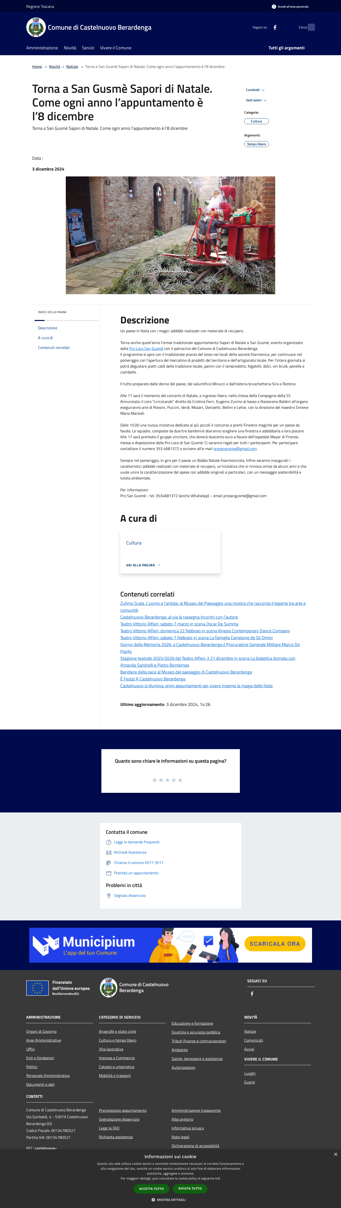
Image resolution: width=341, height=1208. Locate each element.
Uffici (30, 1049)
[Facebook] (265, 27)
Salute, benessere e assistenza (197, 1059)
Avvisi (249, 1049)
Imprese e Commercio (117, 1058)
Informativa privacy (188, 1128)
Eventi (249, 1082)
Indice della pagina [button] (52, 312)
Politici (32, 1067)
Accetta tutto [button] (151, 1189)
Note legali (181, 1137)
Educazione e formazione (192, 1023)
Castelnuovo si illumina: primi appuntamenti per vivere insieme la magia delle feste (196, 685)
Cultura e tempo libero (117, 1040)
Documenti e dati (40, 1084)
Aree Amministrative (43, 1040)
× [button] (335, 1154)
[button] (170, 1199)
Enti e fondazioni (40, 1058)
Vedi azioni (257, 100)
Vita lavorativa (111, 1049)
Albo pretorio (182, 1119)
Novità (54, 66)
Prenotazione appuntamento (123, 1110)
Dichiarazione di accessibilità (195, 1146)
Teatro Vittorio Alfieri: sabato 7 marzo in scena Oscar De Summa (179, 624)
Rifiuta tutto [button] (190, 1188)
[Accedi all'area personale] (290, 6)
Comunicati (253, 1040)
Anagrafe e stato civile (117, 1031)
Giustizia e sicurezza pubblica (196, 1032)
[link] (146, 348)
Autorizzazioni (183, 1067)
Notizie (72, 66)
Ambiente (180, 1050)
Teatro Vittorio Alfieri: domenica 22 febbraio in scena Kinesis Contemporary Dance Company (205, 630)
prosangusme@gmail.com (235, 448)
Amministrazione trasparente (196, 1110)
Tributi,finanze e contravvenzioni (199, 1041)
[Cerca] (309, 27)
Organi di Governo (41, 1031)
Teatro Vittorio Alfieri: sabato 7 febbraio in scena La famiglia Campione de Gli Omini (196, 637)
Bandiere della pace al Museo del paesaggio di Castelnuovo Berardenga (186, 672)
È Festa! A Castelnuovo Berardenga (152, 679)
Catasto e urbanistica (116, 1067)
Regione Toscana (40, 6)
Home (37, 66)
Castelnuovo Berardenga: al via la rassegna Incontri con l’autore (179, 617)
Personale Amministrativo (48, 1075)
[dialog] (170, 1178)
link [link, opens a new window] (217, 1178)
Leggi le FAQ (109, 1128)
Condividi (256, 90)
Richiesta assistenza (116, 1137)
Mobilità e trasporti (115, 1075)
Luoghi (250, 1073)
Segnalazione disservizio (119, 1119)
